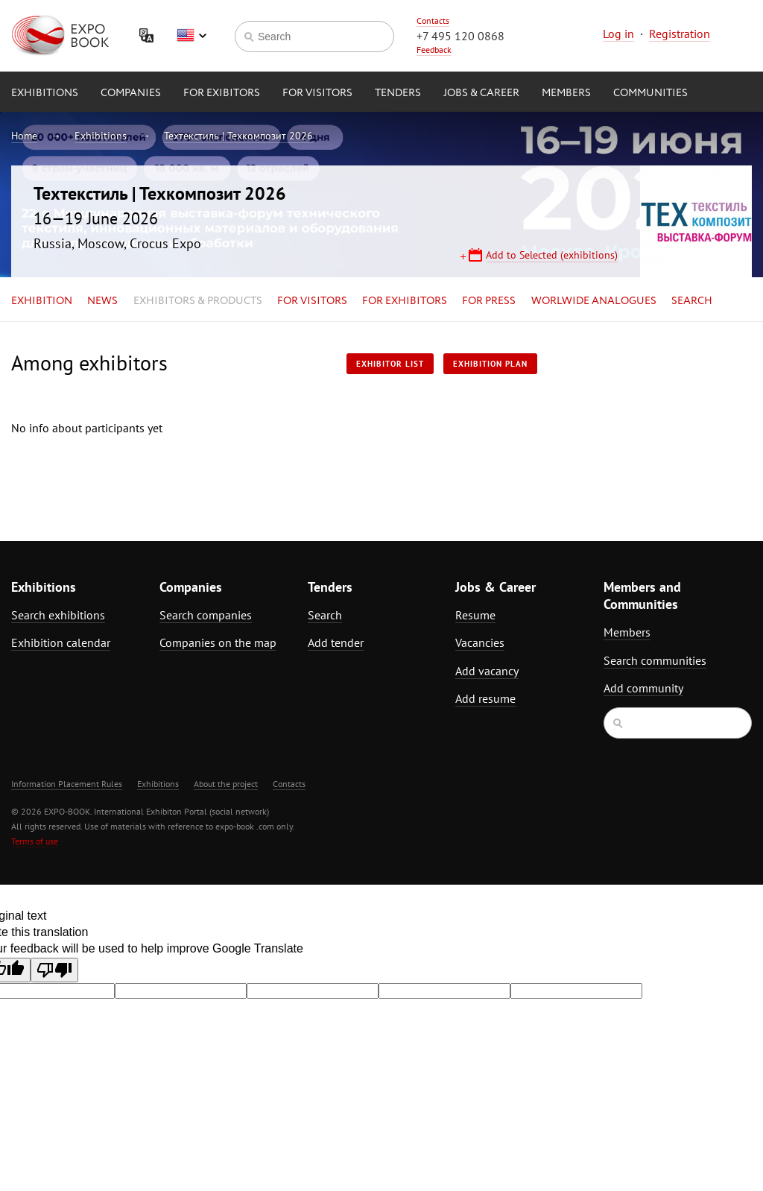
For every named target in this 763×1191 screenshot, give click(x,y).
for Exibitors (221, 93)
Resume (475, 614)
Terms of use (34, 841)
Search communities (655, 660)
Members (566, 93)
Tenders (398, 93)
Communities (650, 93)
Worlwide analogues (593, 301)
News (102, 301)
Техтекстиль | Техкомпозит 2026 (238, 135)
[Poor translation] (54, 970)
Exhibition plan (490, 363)
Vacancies (479, 642)
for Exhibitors (404, 301)
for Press (489, 301)
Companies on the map (217, 642)
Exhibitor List (390, 363)
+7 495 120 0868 (460, 35)
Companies (131, 93)
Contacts (433, 20)
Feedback (434, 49)
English (191, 36)
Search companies (205, 614)
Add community (643, 687)
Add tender (336, 642)
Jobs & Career (481, 93)
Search (691, 301)
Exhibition (41, 301)
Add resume (485, 698)
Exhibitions (44, 93)
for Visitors (317, 93)
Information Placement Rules (66, 783)
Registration (679, 33)
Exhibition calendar (60, 642)
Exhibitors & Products (197, 301)
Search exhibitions (58, 614)
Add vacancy (487, 670)
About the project (226, 783)
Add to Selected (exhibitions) (552, 255)
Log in (618, 33)
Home (24, 135)
